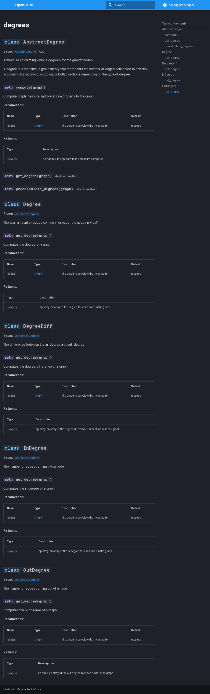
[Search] (130, 5)
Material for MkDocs (29, 689)
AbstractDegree (27, 214)
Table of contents (174, 23)
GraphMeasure (25, 51)
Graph (38, 125)
